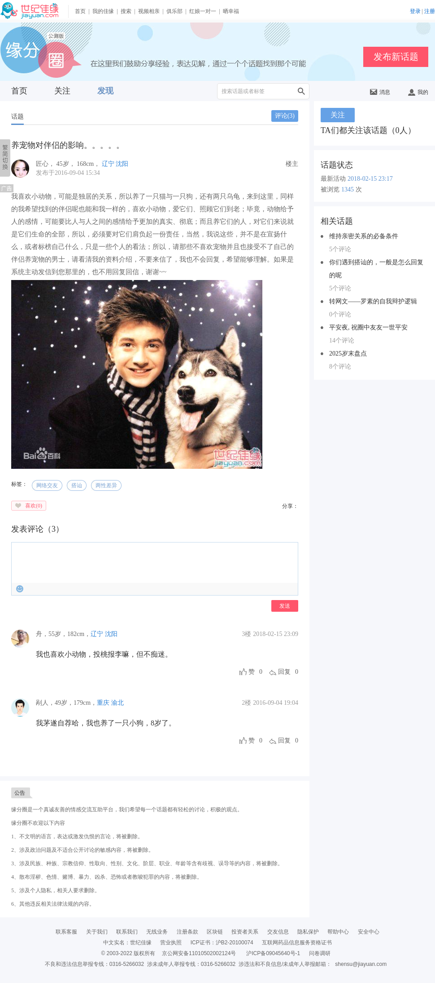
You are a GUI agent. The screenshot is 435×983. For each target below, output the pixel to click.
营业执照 (171, 942)
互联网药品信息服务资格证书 (297, 942)
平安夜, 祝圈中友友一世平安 (368, 327)
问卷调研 (320, 953)
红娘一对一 (202, 11)
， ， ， (69, 163)
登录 (415, 11)
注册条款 (187, 932)
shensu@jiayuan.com (361, 964)
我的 (418, 92)
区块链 (215, 932)
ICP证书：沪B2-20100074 (222, 942)
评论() (285, 115)
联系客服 (66, 932)
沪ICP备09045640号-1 (273, 953)
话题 (17, 116)
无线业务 (157, 932)
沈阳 (122, 163)
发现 (105, 90)
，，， (63, 634)
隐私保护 (308, 932)
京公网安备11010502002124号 (199, 953)
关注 (62, 90)
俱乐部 (174, 11)
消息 (380, 92)
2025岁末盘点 (348, 353)
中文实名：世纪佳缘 (127, 942)
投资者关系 (244, 932)
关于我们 (97, 932)
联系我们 (127, 932)
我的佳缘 (103, 11)
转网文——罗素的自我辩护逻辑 (373, 301)
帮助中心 (338, 932)
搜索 (126, 11)
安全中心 (368, 932)
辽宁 (108, 163)
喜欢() (33, 506)
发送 (284, 606)
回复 (284, 671)
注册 (429, 11)
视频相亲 (149, 11)
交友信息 (278, 932)
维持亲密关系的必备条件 (363, 236)
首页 (80, 11)
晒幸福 (231, 11)
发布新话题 (396, 57)
